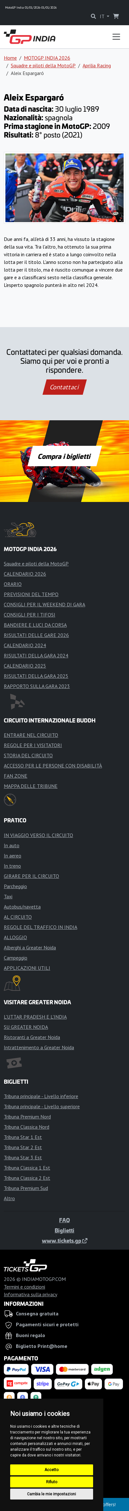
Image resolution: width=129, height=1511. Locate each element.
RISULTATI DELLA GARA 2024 (36, 655)
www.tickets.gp (64, 1240)
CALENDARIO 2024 (25, 645)
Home (10, 58)
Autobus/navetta (22, 906)
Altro (9, 1198)
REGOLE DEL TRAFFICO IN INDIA (40, 927)
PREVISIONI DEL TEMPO (31, 594)
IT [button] (102, 16)
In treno (12, 866)
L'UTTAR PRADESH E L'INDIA (35, 1017)
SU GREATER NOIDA (26, 1027)
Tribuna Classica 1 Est (27, 1167)
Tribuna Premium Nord (27, 1116)
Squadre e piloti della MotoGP (43, 65)
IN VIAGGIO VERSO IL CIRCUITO (38, 835)
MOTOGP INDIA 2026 (47, 58)
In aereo (12, 855)
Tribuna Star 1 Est (23, 1137)
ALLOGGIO (15, 937)
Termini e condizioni (24, 1286)
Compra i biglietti (64, 456)
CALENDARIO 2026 (25, 574)
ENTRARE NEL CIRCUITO (31, 735)
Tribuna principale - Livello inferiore (41, 1096)
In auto (11, 845)
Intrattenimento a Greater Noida (39, 1047)
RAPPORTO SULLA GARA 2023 (37, 686)
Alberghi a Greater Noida (30, 947)
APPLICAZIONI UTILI (27, 968)
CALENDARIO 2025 (25, 665)
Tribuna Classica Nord (26, 1127)
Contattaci (64, 387)
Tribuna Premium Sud (26, 1188)
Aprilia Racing (97, 65)
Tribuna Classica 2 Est (27, 1178)
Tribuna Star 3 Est (23, 1157)
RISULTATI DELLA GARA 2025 (36, 676)
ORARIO (13, 584)
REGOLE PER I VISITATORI (33, 745)
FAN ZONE (15, 776)
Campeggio (15, 957)
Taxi (8, 896)
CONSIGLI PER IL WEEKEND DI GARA (44, 604)
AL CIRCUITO (18, 917)
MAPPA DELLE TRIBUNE (31, 786)
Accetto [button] (51, 1470)
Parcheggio (15, 886)
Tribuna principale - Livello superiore (42, 1106)
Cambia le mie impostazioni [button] (51, 1494)
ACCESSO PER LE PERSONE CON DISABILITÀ (53, 765)
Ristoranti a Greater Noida (32, 1037)
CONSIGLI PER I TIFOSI (29, 614)
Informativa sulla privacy (30, 1294)
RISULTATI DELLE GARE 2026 (36, 635)
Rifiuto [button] (51, 1482)
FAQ (64, 1220)
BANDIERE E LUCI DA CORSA (35, 625)
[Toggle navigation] (116, 36)
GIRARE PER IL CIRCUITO (31, 876)
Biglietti (64, 1230)
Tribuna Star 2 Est (23, 1147)
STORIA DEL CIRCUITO (28, 755)
